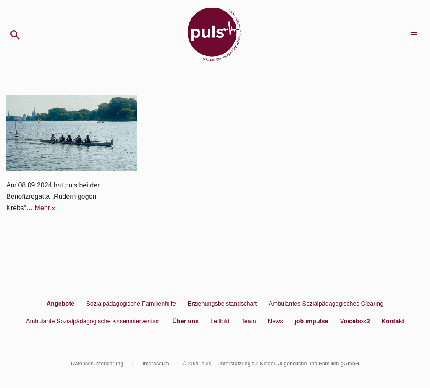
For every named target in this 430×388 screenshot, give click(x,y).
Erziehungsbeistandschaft (222, 303)
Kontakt (393, 321)
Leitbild (220, 321)
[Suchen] (15, 35)
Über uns (186, 321)
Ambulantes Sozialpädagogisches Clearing (326, 303)
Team (248, 321)
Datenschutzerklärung (97, 363)
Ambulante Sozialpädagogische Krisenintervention (93, 321)
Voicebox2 (355, 321)
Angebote (60, 303)
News (275, 321)
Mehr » (45, 207)
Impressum (155, 363)
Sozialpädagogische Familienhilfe (131, 303)
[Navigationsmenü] (414, 35)
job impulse (311, 321)
